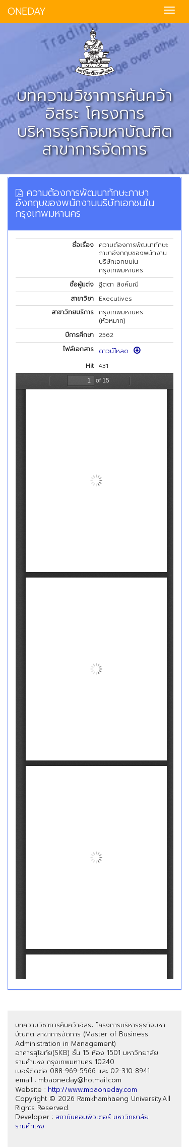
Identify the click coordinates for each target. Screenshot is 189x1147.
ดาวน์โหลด (120, 351)
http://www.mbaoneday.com (92, 1089)
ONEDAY (27, 11)
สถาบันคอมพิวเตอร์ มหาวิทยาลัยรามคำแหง (82, 1121)
